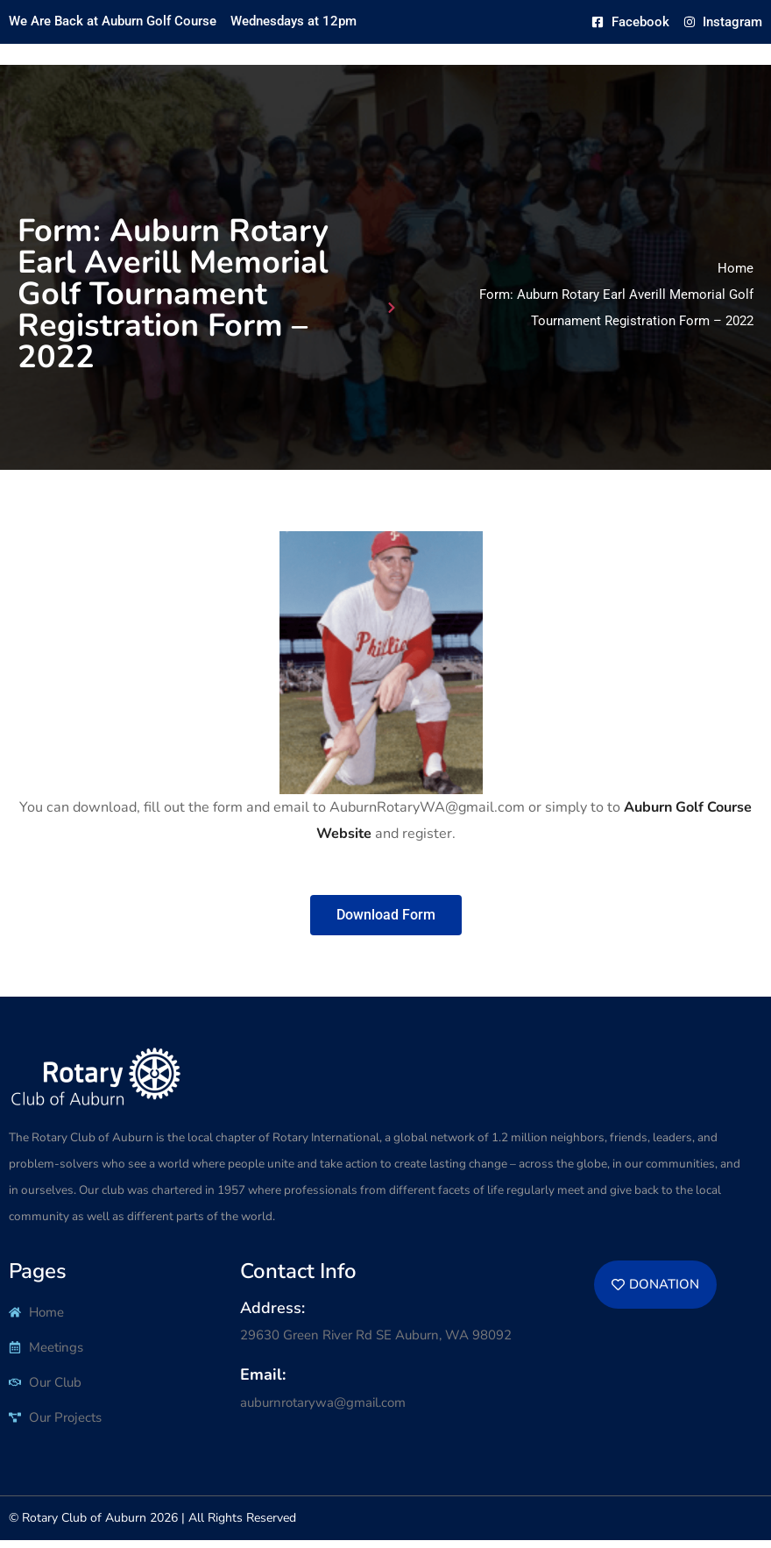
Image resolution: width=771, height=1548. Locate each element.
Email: (263, 1383)
